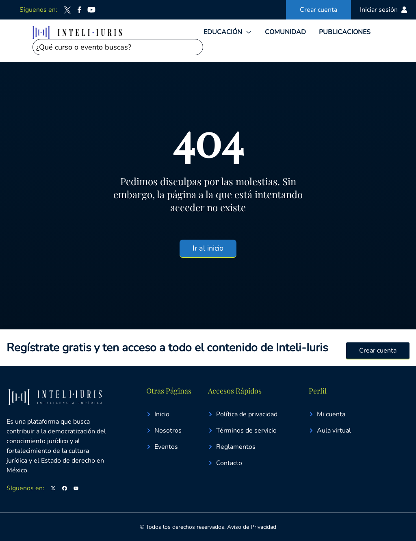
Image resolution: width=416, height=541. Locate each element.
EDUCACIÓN (223, 32)
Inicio (157, 414)
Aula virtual (330, 430)
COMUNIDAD (285, 32)
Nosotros (164, 430)
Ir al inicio (208, 248)
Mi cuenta (327, 414)
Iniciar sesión (383, 9)
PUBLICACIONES (344, 32)
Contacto (225, 463)
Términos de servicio (242, 430)
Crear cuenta (318, 9)
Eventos (162, 446)
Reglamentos (232, 446)
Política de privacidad (242, 414)
